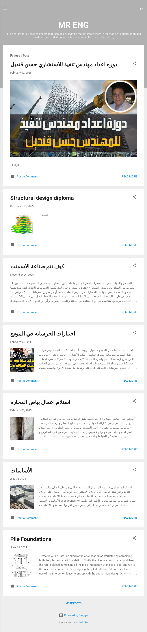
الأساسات (21, 470)
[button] (134, 64)
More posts (74, 603)
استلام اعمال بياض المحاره (40, 402)
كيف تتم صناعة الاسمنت (37, 266)
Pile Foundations (30, 539)
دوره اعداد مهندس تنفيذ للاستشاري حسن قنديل (63, 64)
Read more (129, 176)
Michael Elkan (82, 622)
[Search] (142, 10)
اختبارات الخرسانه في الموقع (42, 333)
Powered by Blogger (73, 615)
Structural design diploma (42, 198)
